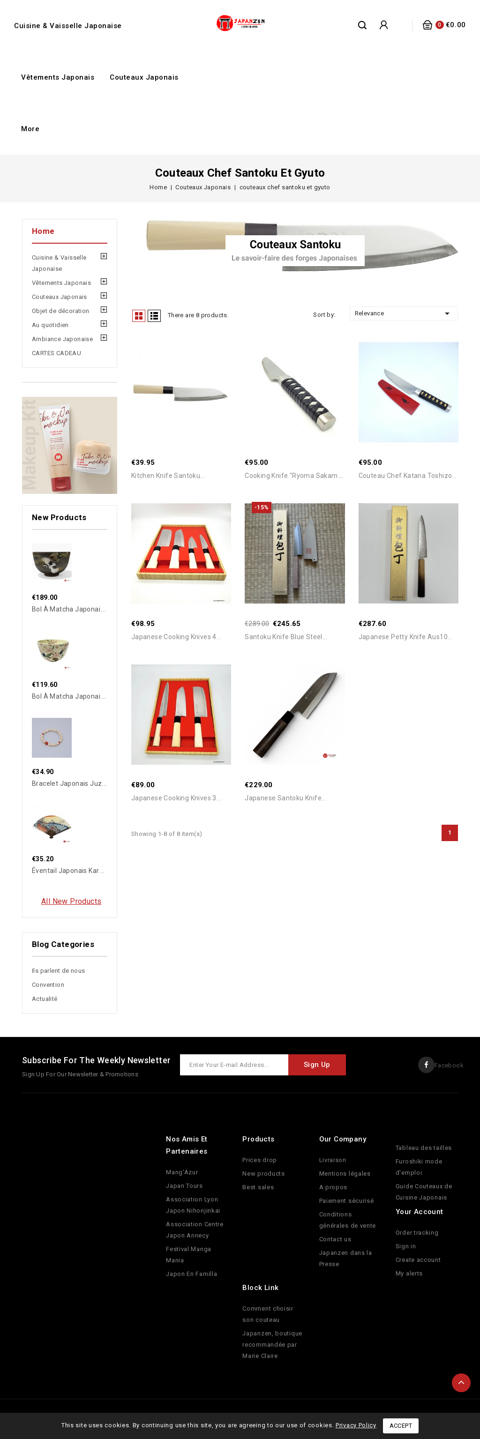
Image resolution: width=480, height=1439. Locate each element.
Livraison (332, 1159)
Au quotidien (50, 324)
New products (263, 1173)
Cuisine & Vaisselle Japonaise (68, 26)
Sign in (406, 1246)
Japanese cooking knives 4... (176, 638)
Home (43, 231)
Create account (418, 1259)
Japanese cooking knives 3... (176, 800)
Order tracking (417, 1232)
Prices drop (259, 1159)
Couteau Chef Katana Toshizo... (408, 476)
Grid (138, 315)
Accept (401, 1425)
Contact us (335, 1239)
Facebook (449, 1065)
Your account (419, 1212)
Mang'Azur (182, 1172)
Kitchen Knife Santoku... (168, 476)
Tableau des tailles (424, 1147)
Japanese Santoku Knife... (285, 800)
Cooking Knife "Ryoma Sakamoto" (297, 476)
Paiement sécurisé (346, 1200)
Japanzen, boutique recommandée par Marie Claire (272, 1344)
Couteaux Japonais (144, 77)
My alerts (409, 1273)
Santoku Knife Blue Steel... (286, 638)
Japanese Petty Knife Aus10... (406, 638)
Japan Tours (184, 1185)
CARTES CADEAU (56, 353)
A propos (333, 1187)
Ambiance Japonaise (62, 339)
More (30, 129)
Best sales (258, 1187)
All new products (71, 901)
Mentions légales (345, 1173)
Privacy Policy (356, 1425)
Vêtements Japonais (57, 77)
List (154, 315)
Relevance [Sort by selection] (404, 313)
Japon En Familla (191, 1273)
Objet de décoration (61, 310)
